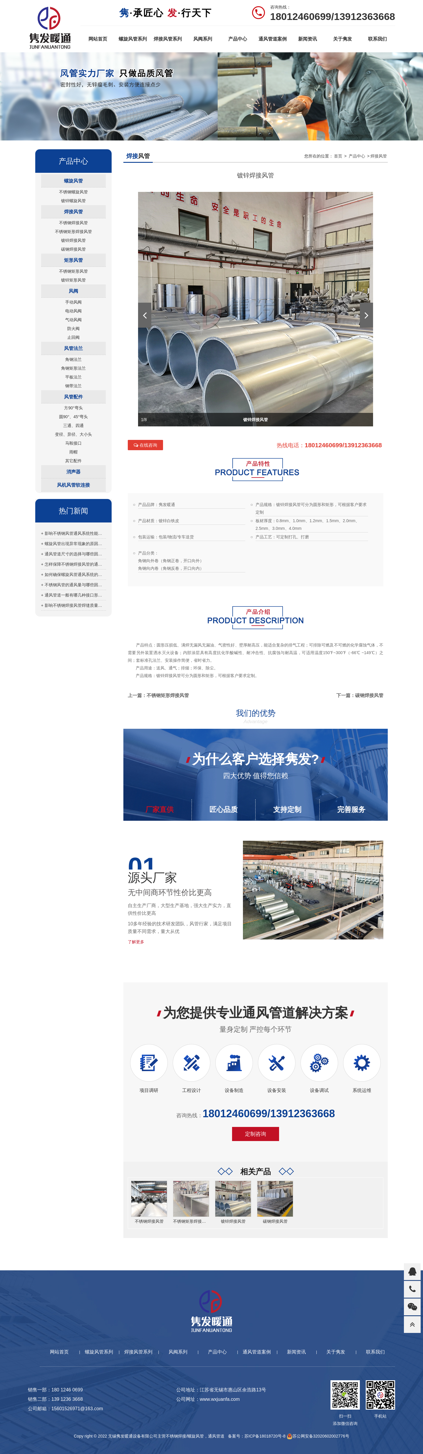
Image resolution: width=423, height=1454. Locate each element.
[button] (144, 315)
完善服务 (351, 809)
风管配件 (73, 396)
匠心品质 (223, 809)
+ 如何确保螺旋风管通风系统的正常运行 (73, 574)
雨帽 (73, 452)
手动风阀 (73, 302)
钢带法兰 (73, 385)
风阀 (73, 291)
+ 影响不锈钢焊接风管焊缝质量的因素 (73, 605)
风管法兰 (73, 348)
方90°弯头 (73, 408)
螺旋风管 (73, 180)
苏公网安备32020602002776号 (318, 1436)
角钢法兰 (73, 359)
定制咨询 (255, 1134)
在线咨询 (145, 445)
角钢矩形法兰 (73, 368)
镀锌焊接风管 (73, 240)
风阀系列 (202, 38)
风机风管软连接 (73, 485)
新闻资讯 (307, 38)
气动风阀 (73, 319)
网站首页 (97, 38)
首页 (338, 156)
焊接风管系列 (168, 38)
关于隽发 (342, 38)
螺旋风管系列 (133, 38)
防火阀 (73, 328)
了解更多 (136, 941)
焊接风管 (73, 211)
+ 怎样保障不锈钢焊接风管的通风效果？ (73, 564)
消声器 (73, 471)
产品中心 (237, 38)
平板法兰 (73, 377)
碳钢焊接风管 (73, 249)
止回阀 (73, 337)
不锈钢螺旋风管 (73, 192)
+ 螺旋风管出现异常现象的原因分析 (73, 543)
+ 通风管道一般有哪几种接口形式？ (73, 595)
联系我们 (377, 38)
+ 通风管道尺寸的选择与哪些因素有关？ (73, 554)
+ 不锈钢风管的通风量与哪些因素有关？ (73, 584)
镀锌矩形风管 (73, 280)
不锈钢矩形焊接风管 (73, 231)
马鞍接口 (73, 443)
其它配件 (73, 460)
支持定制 (287, 809)
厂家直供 (159, 809)
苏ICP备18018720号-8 (265, 1436)
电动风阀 (73, 311)
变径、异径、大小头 (73, 434)
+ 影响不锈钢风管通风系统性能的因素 (73, 533)
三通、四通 (73, 425)
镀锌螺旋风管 (73, 200)
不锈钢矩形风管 (73, 271)
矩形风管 (73, 260)
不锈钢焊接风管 (73, 222)
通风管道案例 (272, 38)
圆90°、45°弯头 (73, 416)
